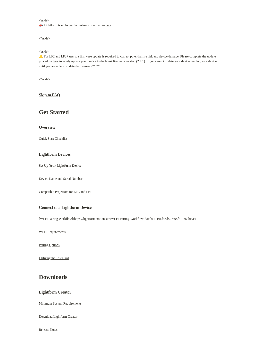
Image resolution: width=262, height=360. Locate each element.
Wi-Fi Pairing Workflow (56, 218)
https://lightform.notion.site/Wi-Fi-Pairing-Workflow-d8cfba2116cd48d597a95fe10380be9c (134, 218)
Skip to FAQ (49, 95)
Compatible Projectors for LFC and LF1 (65, 192)
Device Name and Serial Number (60, 178)
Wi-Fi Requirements (52, 232)
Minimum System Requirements (60, 303)
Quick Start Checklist (53, 138)
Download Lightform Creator (58, 316)
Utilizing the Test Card (54, 258)
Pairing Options (49, 245)
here (108, 25)
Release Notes (48, 329)
